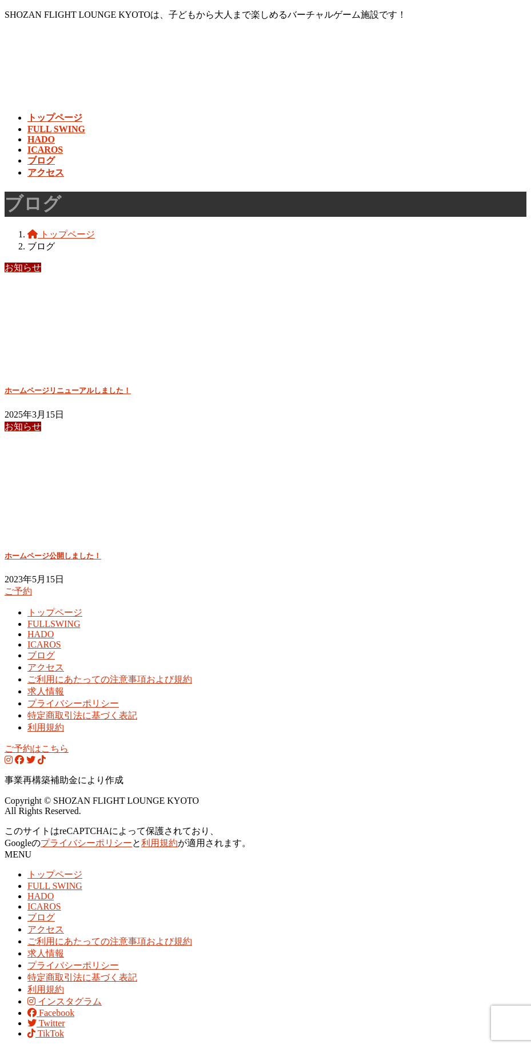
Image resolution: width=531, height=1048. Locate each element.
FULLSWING (53, 624)
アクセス (45, 667)
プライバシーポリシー (73, 703)
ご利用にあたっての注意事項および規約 (109, 679)
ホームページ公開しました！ (53, 555)
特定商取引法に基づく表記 (82, 715)
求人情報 (45, 691)
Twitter (46, 1023)
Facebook (50, 1013)
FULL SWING (54, 886)
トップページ (54, 612)
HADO (40, 634)
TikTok (45, 1033)
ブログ (41, 655)
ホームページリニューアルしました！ (68, 390)
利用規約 (45, 727)
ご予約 (18, 591)
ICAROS (44, 644)
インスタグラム (64, 1001)
